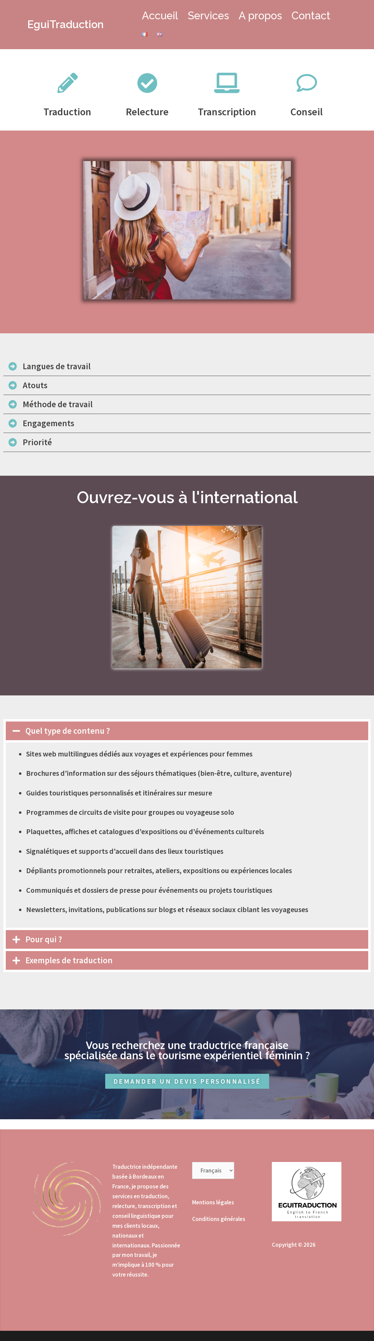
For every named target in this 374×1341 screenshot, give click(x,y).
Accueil (160, 15)
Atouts (35, 385)
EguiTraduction (65, 24)
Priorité (37, 442)
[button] (187, 1081)
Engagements (48, 423)
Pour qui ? (43, 939)
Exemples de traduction (69, 960)
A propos (260, 15)
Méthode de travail (58, 404)
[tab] (187, 366)
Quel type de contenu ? (67, 730)
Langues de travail (57, 366)
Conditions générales (218, 1219)
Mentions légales (213, 1202)
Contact (311, 15)
